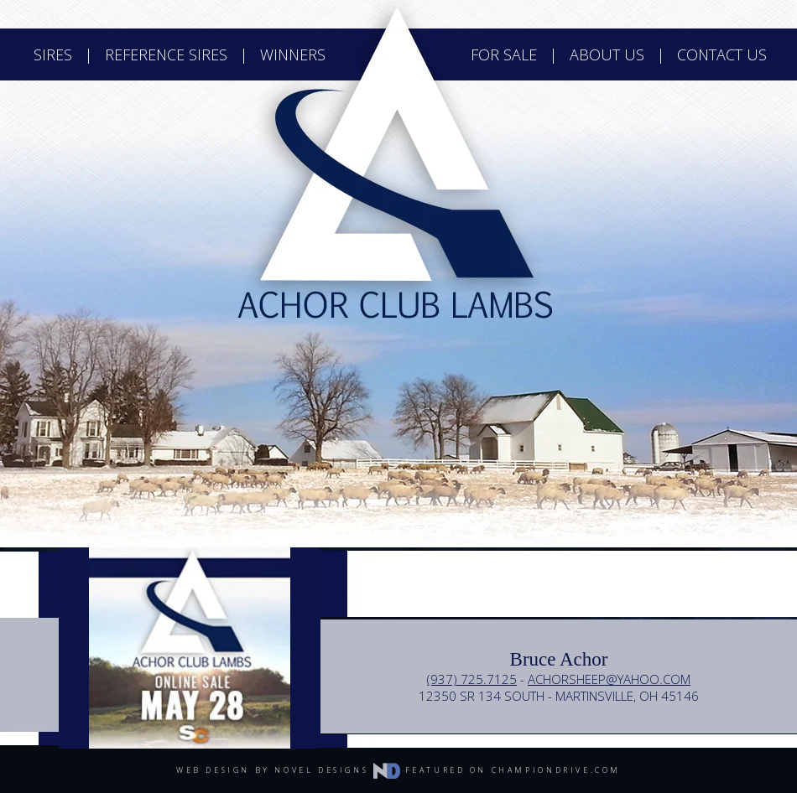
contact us (722, 54)
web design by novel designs (288, 769)
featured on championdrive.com (513, 769)
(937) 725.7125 (472, 679)
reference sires (166, 54)
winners (293, 54)
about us (607, 54)
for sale (504, 54)
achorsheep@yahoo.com (609, 679)
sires (53, 54)
